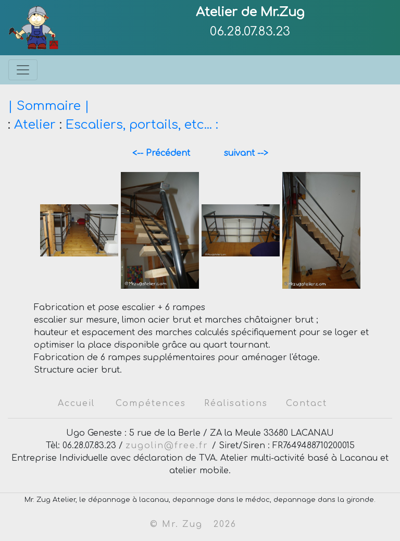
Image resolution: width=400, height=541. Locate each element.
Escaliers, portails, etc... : (142, 125)
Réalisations (236, 403)
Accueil (76, 403)
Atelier (35, 125)
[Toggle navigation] (23, 69)
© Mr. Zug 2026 (193, 524)
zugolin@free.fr (169, 445)
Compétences (151, 403)
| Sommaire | (49, 106)
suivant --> (242, 153)
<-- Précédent (166, 153)
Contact (306, 403)
